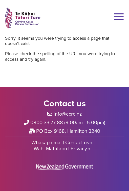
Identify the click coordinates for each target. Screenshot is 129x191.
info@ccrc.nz (68, 113)
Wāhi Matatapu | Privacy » (62, 148)
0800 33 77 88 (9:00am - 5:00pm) (67, 122)
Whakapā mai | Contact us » (62, 142)
